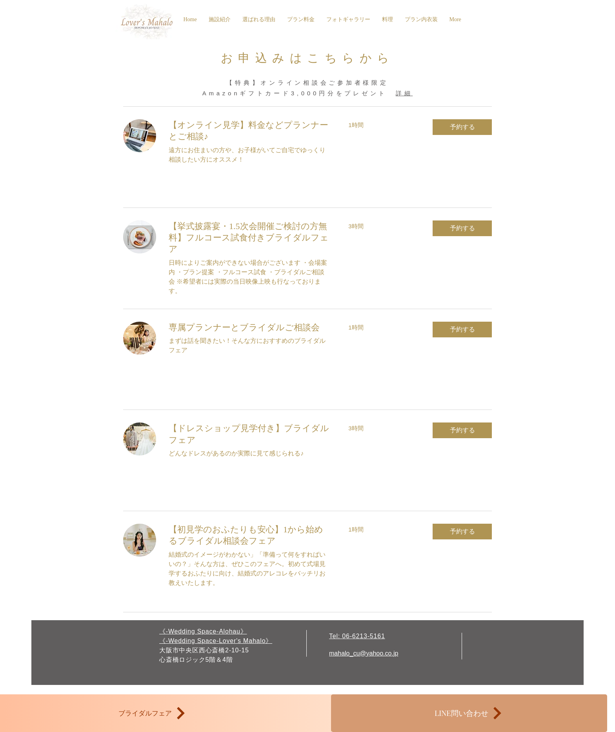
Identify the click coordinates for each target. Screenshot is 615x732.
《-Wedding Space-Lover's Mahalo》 (215, 640)
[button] (462, 127)
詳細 (404, 93)
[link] (249, 130)
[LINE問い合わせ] (469, 713)
